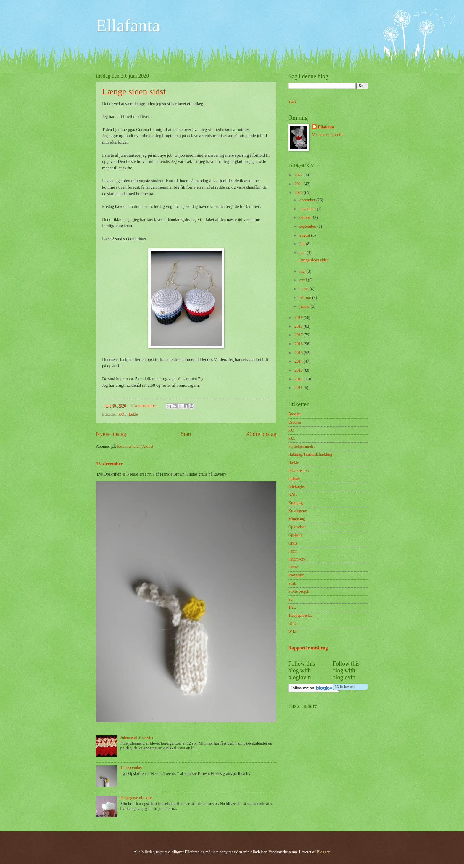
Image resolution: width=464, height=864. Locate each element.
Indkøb (294, 478)
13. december (109, 463)
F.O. (121, 414)
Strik (292, 583)
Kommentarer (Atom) (135, 446)
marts (304, 289)
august (305, 235)
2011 (299, 388)
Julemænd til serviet (136, 737)
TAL (292, 607)
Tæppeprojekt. (300, 615)
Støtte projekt (299, 591)
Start (186, 434)
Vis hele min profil (327, 135)
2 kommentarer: (144, 406)
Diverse (294, 422)
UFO (292, 623)
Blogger (323, 852)
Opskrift (295, 535)
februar (305, 298)
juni (303, 252)
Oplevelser (297, 527)
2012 (299, 379)
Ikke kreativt (298, 470)
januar (305, 306)
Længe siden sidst (134, 91)
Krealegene (297, 511)
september (308, 226)
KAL (292, 494)
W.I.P (292, 631)
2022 (299, 175)
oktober (306, 217)
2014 (299, 361)
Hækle (132, 414)
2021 (299, 184)
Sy (290, 599)
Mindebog (296, 519)
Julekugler (296, 486)
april (303, 280)
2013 (299, 370)
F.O (291, 430)
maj (303, 271)
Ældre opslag (261, 434)
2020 (299, 192)
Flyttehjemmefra (301, 446)
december (307, 200)
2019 (299, 317)
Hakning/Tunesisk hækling (310, 454)
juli (302, 244)
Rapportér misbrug (308, 647)
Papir (292, 551)
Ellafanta (128, 25)
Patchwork (297, 559)
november (308, 209)
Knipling (295, 503)
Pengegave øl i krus (136, 798)
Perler (293, 567)
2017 (299, 335)
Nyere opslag (111, 434)
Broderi (294, 414)
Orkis (292, 543)
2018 (299, 326)
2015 (299, 353)
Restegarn (296, 575)
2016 (299, 344)
